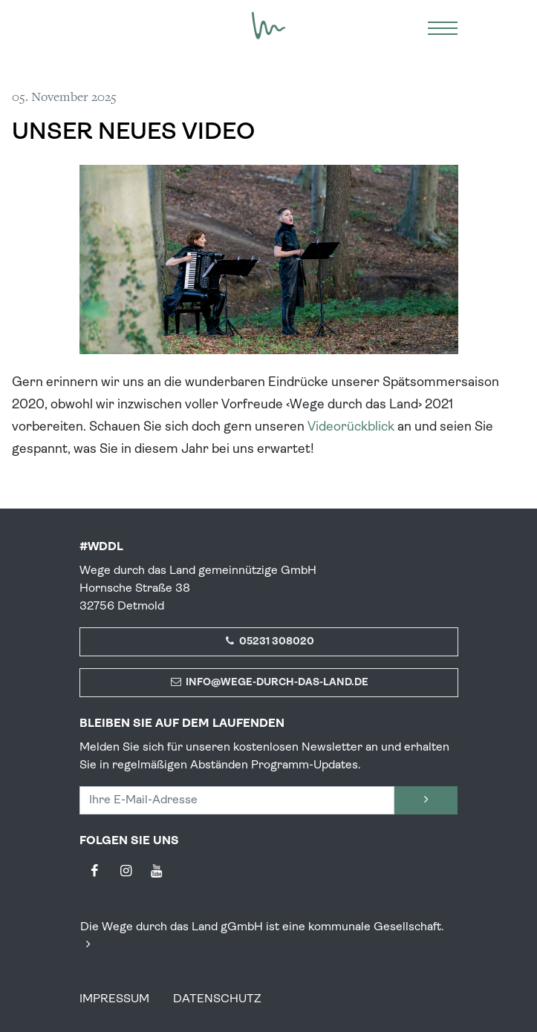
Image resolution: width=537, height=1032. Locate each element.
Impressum (114, 999)
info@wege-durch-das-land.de (268, 682)
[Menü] (442, 26)
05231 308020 (269, 641)
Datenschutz (217, 999)
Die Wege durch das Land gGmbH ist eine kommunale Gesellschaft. (262, 936)
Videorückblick (350, 427)
